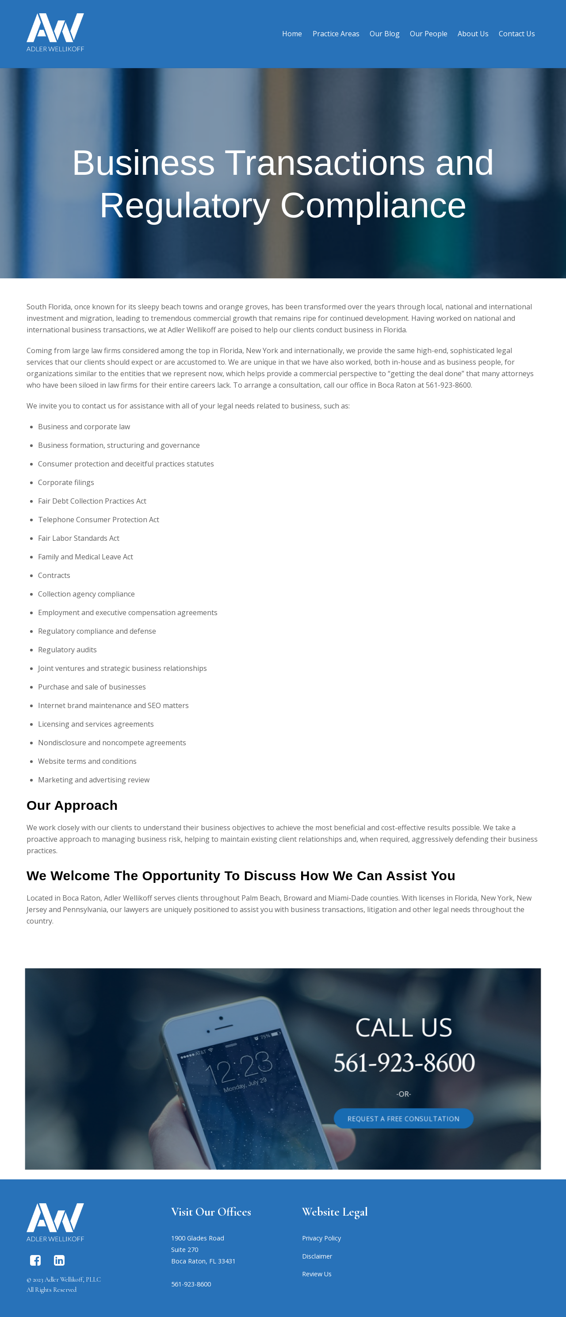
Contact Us (517, 34)
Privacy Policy (321, 1238)
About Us (473, 34)
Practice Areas (336, 34)
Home (292, 34)
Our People (428, 34)
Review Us (317, 1274)
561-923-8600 (360, 1065)
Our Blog (385, 34)
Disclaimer (317, 1256)
